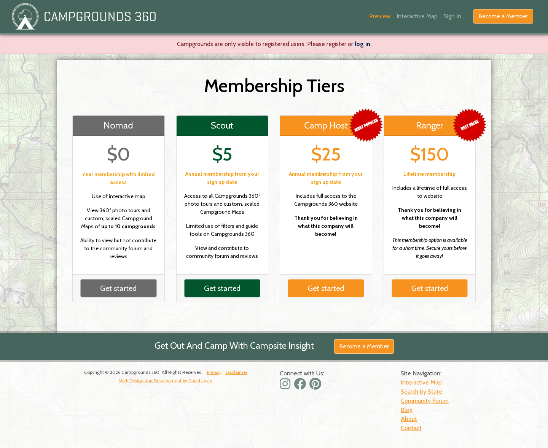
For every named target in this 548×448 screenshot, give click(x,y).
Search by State (421, 391)
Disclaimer (236, 372)
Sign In (452, 16)
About (409, 419)
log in (362, 44)
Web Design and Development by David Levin (165, 380)
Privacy (214, 372)
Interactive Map (417, 16)
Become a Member (503, 16)
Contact (411, 428)
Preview (379, 16)
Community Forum (425, 400)
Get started (118, 288)
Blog (407, 409)
